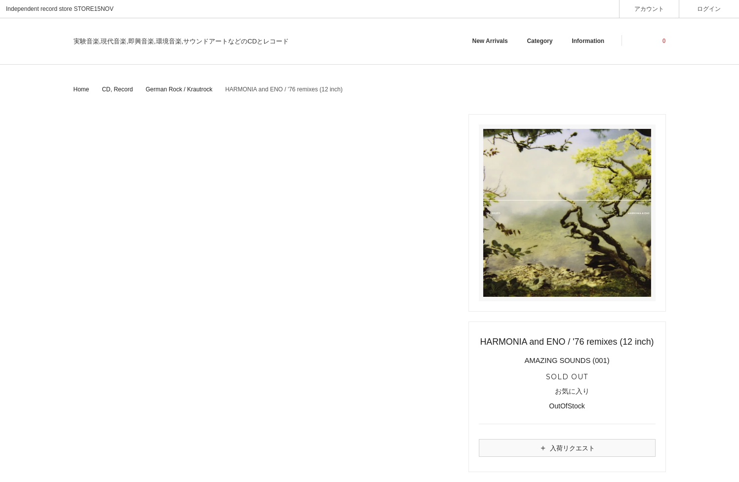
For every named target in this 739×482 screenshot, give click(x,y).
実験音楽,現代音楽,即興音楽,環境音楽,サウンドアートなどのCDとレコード (181, 41)
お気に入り (567, 391)
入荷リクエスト (566, 447)
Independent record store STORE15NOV (60, 8)
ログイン (709, 8)
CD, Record (117, 89)
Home (81, 89)
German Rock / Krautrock (179, 89)
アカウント (649, 8)
